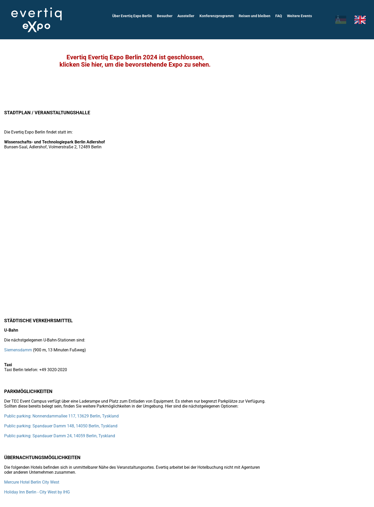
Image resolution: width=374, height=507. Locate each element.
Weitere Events (300, 16)
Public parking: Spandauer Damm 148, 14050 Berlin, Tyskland (60, 425)
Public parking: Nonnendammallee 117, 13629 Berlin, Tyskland (61, 416)
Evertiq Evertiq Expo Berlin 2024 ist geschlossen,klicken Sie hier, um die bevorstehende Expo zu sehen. (135, 61)
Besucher (167, 16)
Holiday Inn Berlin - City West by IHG (37, 492)
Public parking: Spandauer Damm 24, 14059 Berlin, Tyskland (59, 435)
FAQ (279, 16)
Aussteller (188, 16)
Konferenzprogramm (218, 16)
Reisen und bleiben (255, 16)
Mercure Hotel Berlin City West (32, 482)
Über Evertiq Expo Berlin (134, 16)
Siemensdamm (18, 349)
